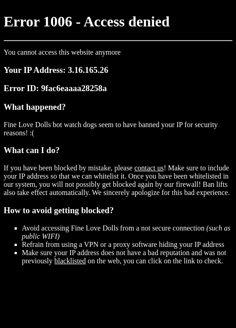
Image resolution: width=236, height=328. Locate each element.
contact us (148, 168)
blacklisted (70, 261)
